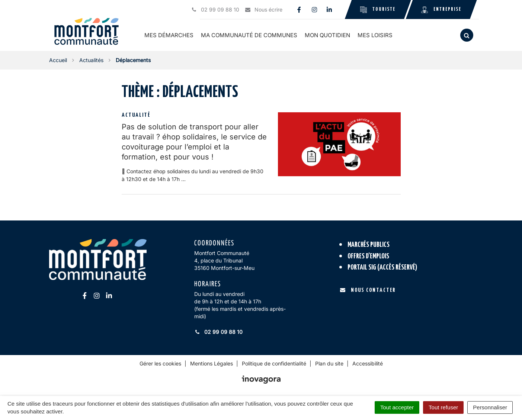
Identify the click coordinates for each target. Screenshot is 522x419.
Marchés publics (369, 244)
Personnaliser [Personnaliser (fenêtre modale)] (490, 407)
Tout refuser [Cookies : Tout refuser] (443, 407)
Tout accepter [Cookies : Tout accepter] (397, 407)
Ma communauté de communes (250, 35)
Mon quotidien (328, 35)
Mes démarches (170, 35)
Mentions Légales (211, 363)
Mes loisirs (376, 35)
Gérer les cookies (160, 363)
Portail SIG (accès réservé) (382, 267)
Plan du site (329, 363)
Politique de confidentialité (274, 363)
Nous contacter (367, 290)
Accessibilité (367, 363)
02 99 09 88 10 (218, 332)
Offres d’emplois (368, 256)
